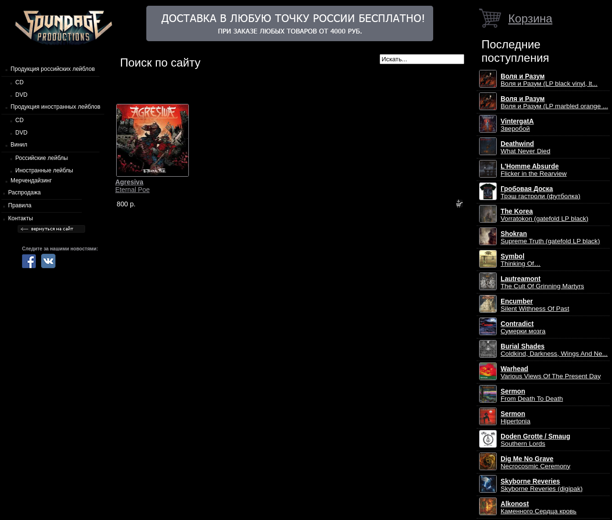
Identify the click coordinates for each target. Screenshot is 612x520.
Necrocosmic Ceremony (535, 462)
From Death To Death (532, 395)
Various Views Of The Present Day (551, 372)
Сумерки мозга (523, 327)
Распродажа (24, 192)
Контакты (20, 218)
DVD (21, 94)
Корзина (530, 18)
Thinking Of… (521, 260)
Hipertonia (515, 417)
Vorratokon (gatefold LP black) (544, 215)
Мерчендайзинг (31, 180)
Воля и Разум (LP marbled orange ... (554, 102)
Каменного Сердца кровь (539, 507)
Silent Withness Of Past (535, 305)
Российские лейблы (41, 158)
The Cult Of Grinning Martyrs (542, 282)
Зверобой (517, 125)
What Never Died (525, 147)
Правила (20, 205)
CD (19, 82)
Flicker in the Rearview (534, 170)
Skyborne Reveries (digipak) (542, 485)
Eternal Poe (132, 185)
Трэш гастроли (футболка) (540, 192)
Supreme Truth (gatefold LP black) (550, 237)
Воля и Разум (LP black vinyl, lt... (549, 80)
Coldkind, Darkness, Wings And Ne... (554, 350)
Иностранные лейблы (44, 170)
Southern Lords (535, 440)
